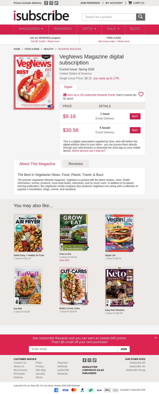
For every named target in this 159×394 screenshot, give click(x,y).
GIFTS (88, 29)
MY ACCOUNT (114, 2)
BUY (135, 116)
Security (40, 373)
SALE (112, 29)
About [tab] (37, 164)
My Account (20, 370)
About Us (19, 366)
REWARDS (61, 29)
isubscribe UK (137, 366)
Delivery (18, 377)
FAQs (39, 362)
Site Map (41, 370)
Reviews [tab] (76, 164)
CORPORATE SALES (93, 370)
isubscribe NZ (137, 362)
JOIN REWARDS (90, 2)
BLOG (135, 29)
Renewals (19, 373)
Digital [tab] (68, 86)
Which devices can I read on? (89, 150)
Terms (39, 377)
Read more (53, 41)
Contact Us (20, 362)
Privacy (40, 366)
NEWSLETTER (89, 367)
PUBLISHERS (89, 373)
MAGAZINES (30, 29)
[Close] (155, 337)
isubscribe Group (135, 370)
